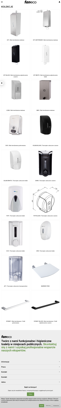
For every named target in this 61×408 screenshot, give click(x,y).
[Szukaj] (6, 2)
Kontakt (30, 372)
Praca (30, 367)
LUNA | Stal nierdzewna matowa (15, 110)
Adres (30, 382)
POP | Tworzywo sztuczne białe (15, 216)
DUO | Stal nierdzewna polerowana (16, 145)
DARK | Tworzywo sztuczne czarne (45, 180)
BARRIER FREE (45, 286)
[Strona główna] (30, 2)
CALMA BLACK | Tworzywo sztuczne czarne (45, 145)
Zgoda (41, 405)
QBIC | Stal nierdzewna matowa (45, 110)
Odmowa (48, 405)
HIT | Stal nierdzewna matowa (15, 40)
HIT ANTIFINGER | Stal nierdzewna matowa (45, 40)
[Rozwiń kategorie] (2, 2)
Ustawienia (56, 405)
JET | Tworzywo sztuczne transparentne (15, 286)
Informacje (30, 362)
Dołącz (30, 394)
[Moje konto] (59, 2)
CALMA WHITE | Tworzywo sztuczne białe (16, 180)
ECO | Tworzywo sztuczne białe (15, 251)
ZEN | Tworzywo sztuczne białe (45, 251)
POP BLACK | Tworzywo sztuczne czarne (45, 216)
